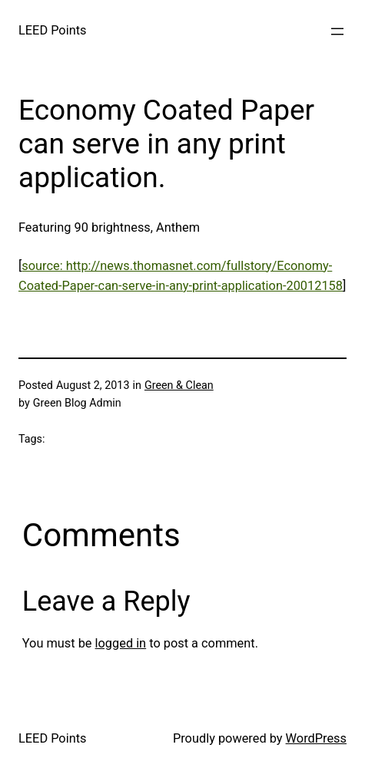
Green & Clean (179, 385)
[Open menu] (337, 31)
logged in (121, 643)
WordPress (316, 738)
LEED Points (52, 30)
